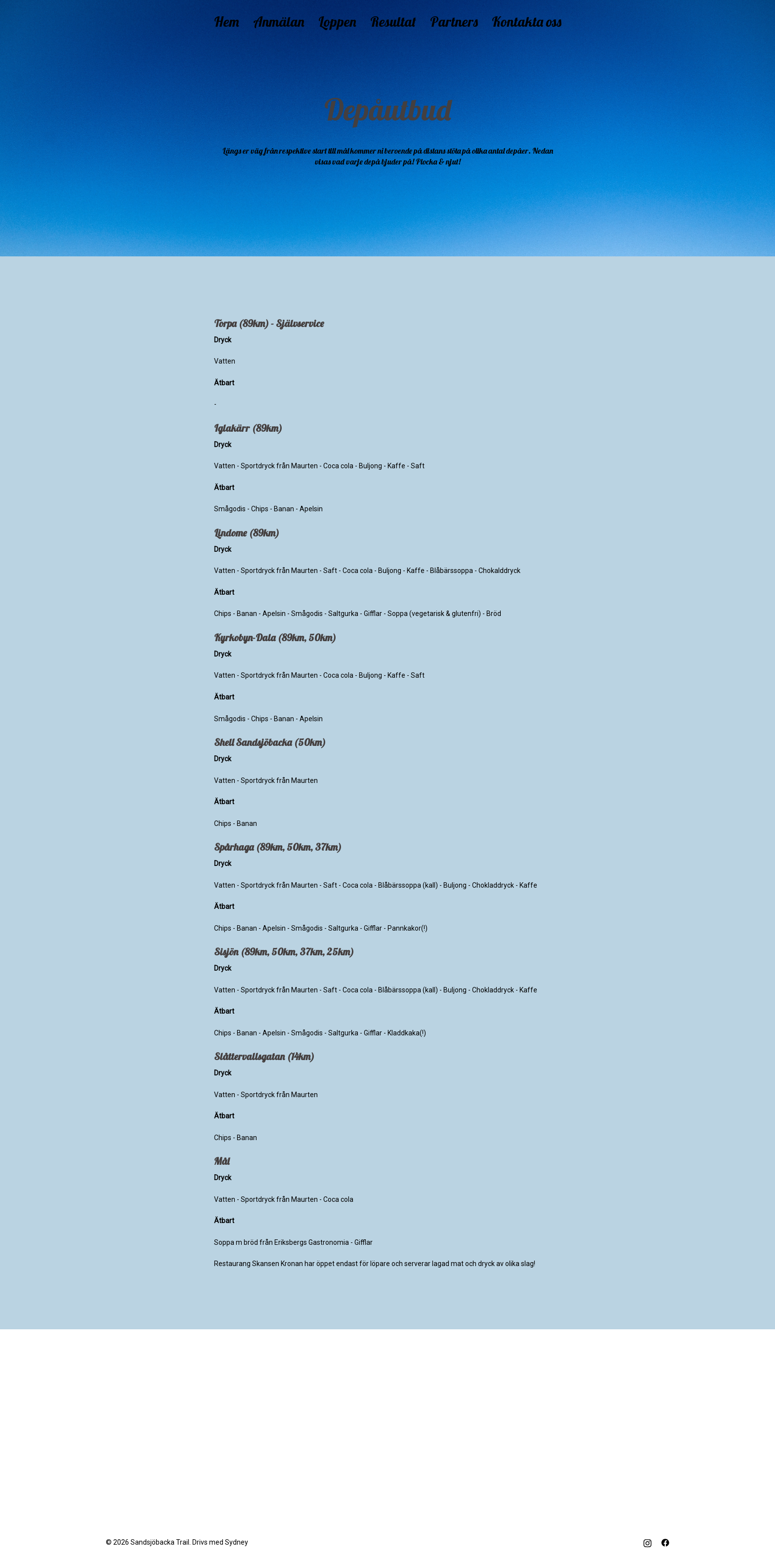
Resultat (393, 21)
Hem (226, 21)
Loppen (337, 21)
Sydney (236, 1542)
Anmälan (278, 21)
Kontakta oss (526, 21)
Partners (454, 21)
